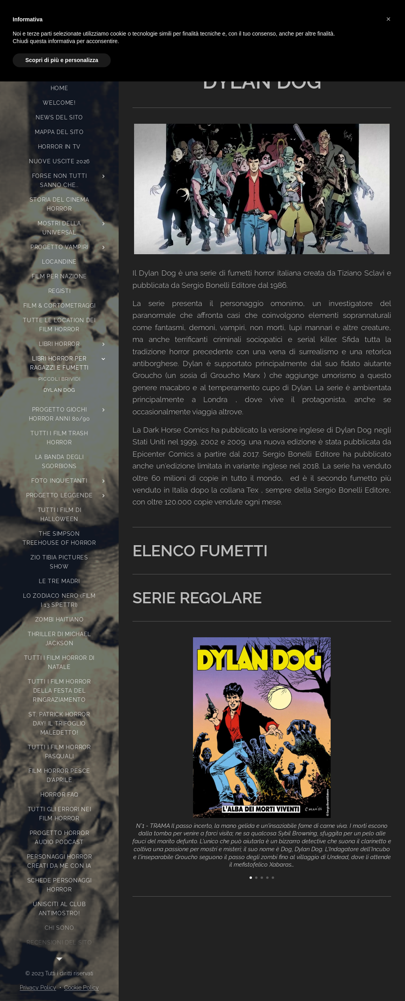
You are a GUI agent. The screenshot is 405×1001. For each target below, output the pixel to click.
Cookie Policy (81, 987)
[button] (388, 19)
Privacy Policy (38, 987)
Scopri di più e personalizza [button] (61, 60)
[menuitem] (59, 88)
